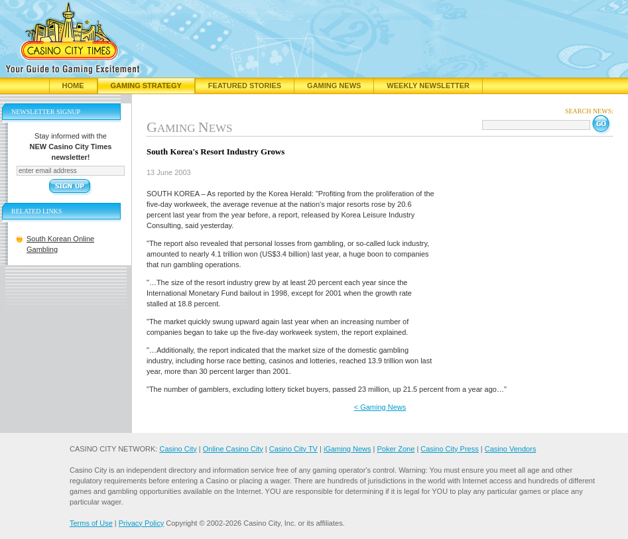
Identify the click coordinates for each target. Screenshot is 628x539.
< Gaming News (380, 407)
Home (73, 86)
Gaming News (334, 86)
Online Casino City (233, 449)
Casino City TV (293, 449)
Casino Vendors (510, 449)
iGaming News (347, 449)
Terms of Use (91, 523)
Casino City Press (449, 449)
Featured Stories (244, 86)
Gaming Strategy (146, 86)
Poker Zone (395, 449)
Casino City (177, 449)
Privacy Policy (141, 523)
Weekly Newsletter (428, 86)
